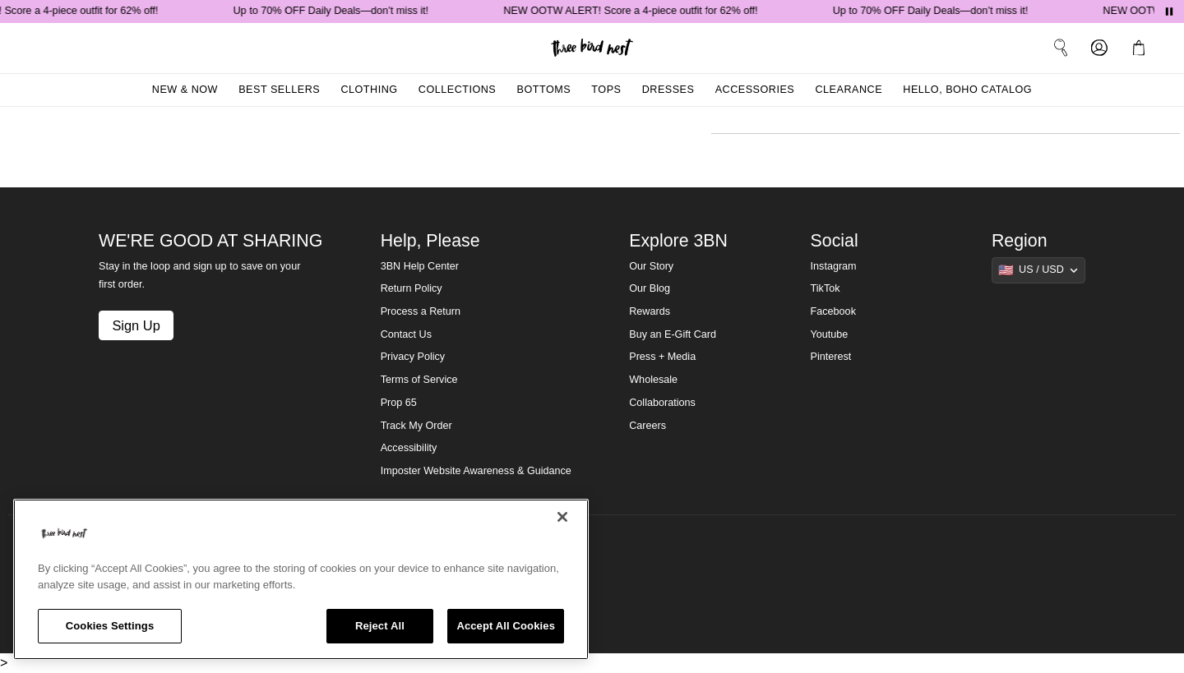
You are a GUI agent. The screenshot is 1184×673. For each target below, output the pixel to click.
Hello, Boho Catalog (967, 89)
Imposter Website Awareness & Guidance (476, 471)
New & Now (185, 89)
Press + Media (662, 356)
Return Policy (411, 288)
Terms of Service (419, 379)
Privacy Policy (413, 356)
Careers (647, 425)
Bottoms (544, 89)
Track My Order (416, 425)
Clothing (368, 89)
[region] (301, 579)
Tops (606, 89)
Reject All (380, 626)
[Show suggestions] (1038, 270)
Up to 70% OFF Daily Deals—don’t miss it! (334, 10)
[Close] (562, 517)
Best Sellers (279, 89)
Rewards (649, 311)
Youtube (830, 334)
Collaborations (662, 402)
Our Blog (649, 288)
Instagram (834, 266)
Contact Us (406, 334)
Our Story (651, 266)
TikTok (825, 288)
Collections (458, 89)
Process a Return (420, 311)
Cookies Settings (110, 626)
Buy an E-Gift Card (672, 334)
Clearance (848, 89)
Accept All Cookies (505, 626)
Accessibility (409, 448)
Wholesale (653, 379)
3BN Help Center (420, 266)
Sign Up (136, 325)
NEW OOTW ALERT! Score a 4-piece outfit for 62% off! (633, 10)
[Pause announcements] (1169, 11)
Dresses (668, 89)
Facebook (833, 311)
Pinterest (831, 356)
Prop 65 (399, 402)
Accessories (755, 89)
